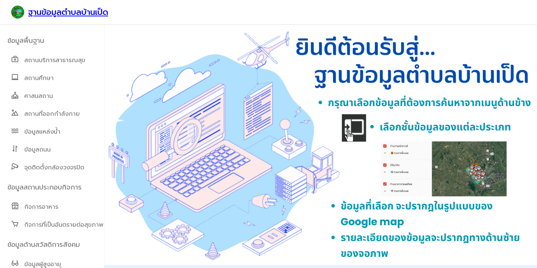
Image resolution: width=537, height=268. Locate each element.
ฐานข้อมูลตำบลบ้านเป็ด (68, 12)
